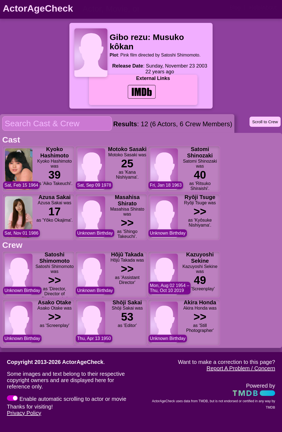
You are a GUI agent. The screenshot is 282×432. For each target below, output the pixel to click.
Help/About (262, 7)
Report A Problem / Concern (241, 368)
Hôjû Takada (127, 254)
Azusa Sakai (55, 197)
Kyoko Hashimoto (54, 152)
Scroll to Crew (265, 121)
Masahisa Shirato (127, 200)
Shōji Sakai (127, 302)
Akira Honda (200, 302)
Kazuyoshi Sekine (200, 257)
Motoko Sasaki (127, 149)
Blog (234, 7)
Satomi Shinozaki (200, 152)
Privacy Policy (24, 413)
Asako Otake (54, 302)
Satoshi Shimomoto (54, 257)
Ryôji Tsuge (200, 197)
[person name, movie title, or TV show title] (114, 9)
